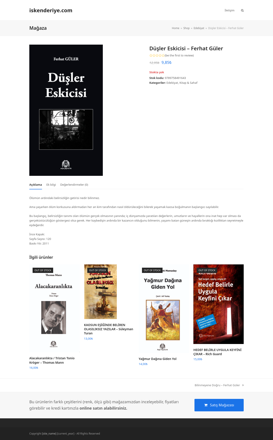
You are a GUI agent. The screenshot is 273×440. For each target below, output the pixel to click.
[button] (242, 10)
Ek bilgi (51, 185)
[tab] (35, 184)
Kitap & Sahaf (189, 83)
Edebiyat (172, 83)
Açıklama (35, 185)
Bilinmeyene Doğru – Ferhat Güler (219, 385)
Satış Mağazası (219, 405)
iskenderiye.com (50, 10)
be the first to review (179, 55)
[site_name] (49, 433)
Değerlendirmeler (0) (74, 185)
